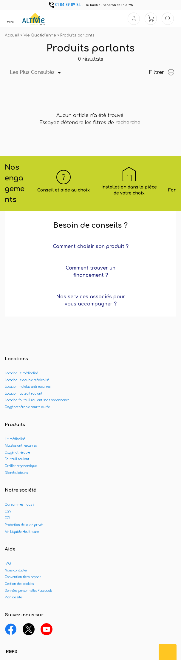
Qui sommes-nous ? (19, 504)
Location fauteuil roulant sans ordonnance (37, 400)
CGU (8, 518)
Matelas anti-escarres (21, 445)
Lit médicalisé (15, 439)
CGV (8, 511)
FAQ (8, 563)
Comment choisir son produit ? (91, 246)
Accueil (12, 35)
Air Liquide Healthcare (22, 531)
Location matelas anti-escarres (27, 386)
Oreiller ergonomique (21, 466)
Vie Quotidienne (40, 35)
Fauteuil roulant (17, 459)
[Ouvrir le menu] (10, 18)
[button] (11, 652)
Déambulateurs (16, 473)
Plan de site (13, 597)
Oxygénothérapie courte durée (27, 407)
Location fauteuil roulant (23, 393)
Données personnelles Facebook (28, 590)
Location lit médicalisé (21, 373)
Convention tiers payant (23, 577)
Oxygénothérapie (17, 452)
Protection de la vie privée (24, 525)
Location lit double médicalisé (27, 380)
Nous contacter (16, 570)
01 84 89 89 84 (64, 5)
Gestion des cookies (19, 584)
